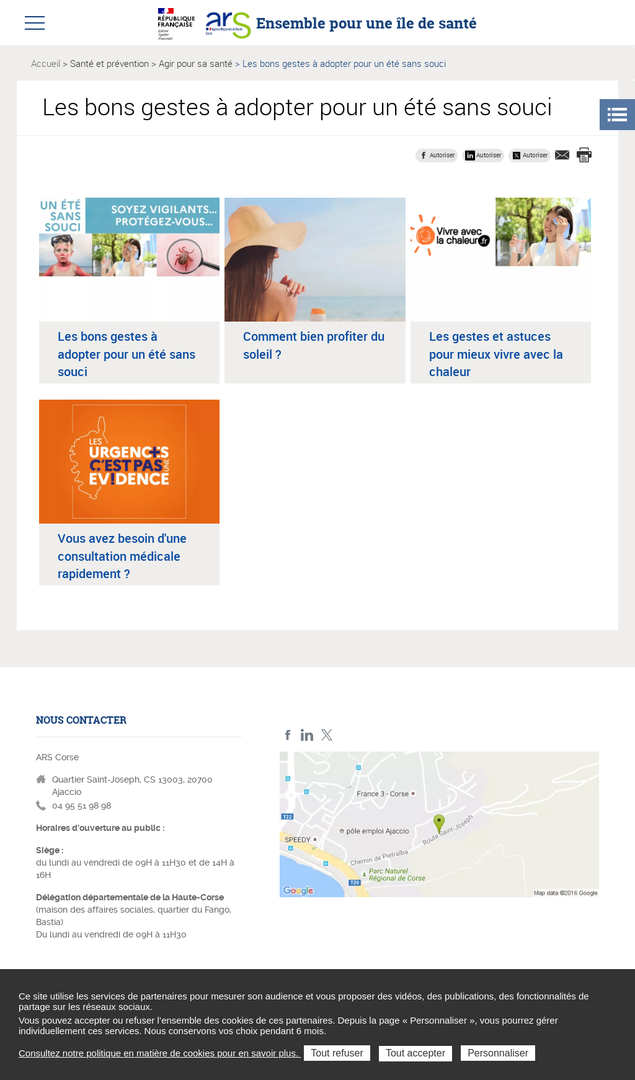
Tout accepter (415, 1053)
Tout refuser (337, 1053)
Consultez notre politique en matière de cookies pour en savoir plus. (160, 1053)
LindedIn (307, 735)
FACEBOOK (288, 735)
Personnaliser (498, 1053)
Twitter (326, 735)
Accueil (45, 63)
